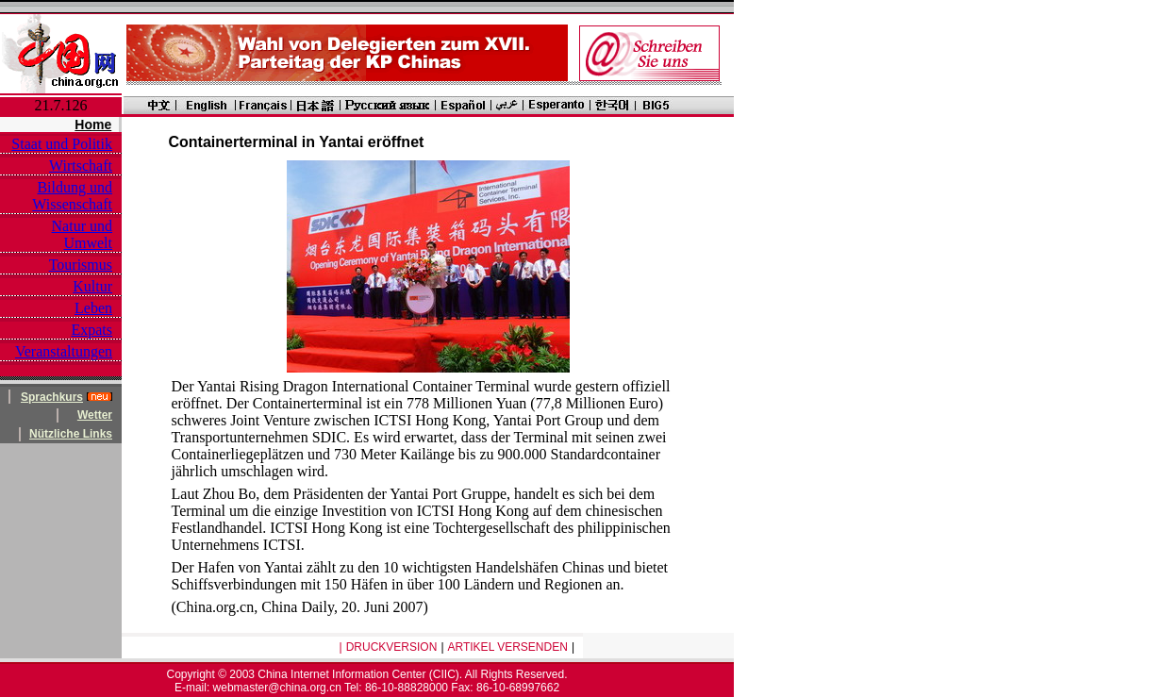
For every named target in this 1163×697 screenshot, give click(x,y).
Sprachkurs (52, 397)
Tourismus (80, 265)
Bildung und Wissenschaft (72, 195)
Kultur (92, 286)
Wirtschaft (80, 166)
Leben (93, 308)
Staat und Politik (61, 144)
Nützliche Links (70, 433)
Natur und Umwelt (82, 234)
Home (93, 124)
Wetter (94, 415)
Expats (91, 330)
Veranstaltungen (63, 351)
